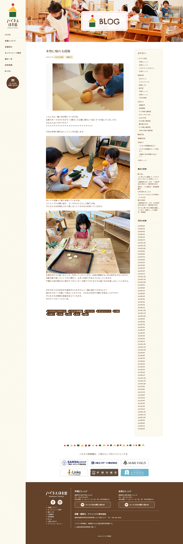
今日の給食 (142, 98)
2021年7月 (141, 392)
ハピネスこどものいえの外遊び (148, 194)
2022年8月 (141, 355)
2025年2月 (141, 271)
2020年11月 (142, 415)
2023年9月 (141, 319)
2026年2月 (141, 237)
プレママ (90, 311)
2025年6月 (141, 260)
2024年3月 (141, 302)
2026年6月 (141, 226)
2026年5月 (141, 229)
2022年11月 (142, 347)
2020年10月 (142, 417)
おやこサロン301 (144, 114)
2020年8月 (141, 423)
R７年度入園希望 (144, 127)
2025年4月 (141, 265)
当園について (52, 507)
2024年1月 (141, 307)
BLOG (50, 519)
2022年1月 (141, 375)
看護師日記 (141, 138)
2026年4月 (141, 231)
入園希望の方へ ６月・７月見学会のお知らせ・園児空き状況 (148, 183)
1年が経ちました (144, 191)
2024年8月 (141, 288)
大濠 (117, 311)
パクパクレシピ (144, 82)
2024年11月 (142, 279)
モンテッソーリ (104, 311)
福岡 (86, 314)
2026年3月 (141, 234)
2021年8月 (141, 389)
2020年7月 (141, 426)
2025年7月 (141, 257)
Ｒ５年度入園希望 (145, 111)
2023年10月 (142, 316)
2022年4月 (141, 367)
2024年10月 (142, 282)
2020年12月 (142, 412)
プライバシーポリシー (55, 524)
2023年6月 (141, 327)
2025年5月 (141, 262)
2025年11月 (142, 245)
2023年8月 (141, 322)
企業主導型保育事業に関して (86, 527)
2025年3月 (141, 268)
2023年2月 (141, 338)
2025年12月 (142, 243)
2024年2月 (141, 305)
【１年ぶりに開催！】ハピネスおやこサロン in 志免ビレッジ (148, 178)
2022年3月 (141, 369)
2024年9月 (141, 285)
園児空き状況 (143, 124)
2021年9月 (141, 386)
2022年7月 (141, 358)
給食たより (142, 85)
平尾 (60, 314)
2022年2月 (141, 372)
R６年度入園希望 (144, 121)
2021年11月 (142, 381)
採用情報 (142, 108)
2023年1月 (141, 341)
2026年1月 (141, 240)
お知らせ (141, 102)
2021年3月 (141, 403)
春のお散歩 (141, 200)
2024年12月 (142, 276)
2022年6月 (141, 361)
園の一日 (51, 512)
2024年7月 (141, 291)
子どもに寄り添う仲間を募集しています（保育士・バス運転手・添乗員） (148, 210)
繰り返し (141, 174)
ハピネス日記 (59, 57)
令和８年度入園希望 (146, 130)
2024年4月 (141, 299)
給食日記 (141, 75)
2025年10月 (142, 248)
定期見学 (142, 105)
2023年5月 (141, 330)
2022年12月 (142, 344)
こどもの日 (141, 197)
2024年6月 (141, 293)
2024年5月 (141, 296)
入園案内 (51, 514)
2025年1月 (141, 274)
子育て (51, 314)
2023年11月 (142, 313)
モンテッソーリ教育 (54, 510)
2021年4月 (141, 400)
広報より (69, 57)
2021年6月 (141, 395)
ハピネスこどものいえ (57, 311)
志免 (69, 314)
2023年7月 (141, 324)
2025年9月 (141, 251)
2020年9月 (141, 420)
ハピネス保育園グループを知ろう (148, 150)
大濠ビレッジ (143, 71)
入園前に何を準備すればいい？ (148, 155)
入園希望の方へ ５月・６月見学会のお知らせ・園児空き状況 (148, 204)
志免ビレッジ (143, 65)
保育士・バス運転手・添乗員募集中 (148, 188)
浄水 (77, 314)
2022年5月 (141, 364)
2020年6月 (141, 429)
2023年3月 (141, 336)
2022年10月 (142, 350)
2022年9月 (141, 353)
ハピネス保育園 (76, 311)
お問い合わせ (52, 521)
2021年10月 (142, 384)
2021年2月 (141, 406)
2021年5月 (141, 398)
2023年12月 (142, 310)
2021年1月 (141, 409)
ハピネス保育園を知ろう (147, 146)
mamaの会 (142, 118)
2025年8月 (141, 254)
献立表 (141, 88)
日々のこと (142, 79)
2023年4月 (141, 333)
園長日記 (141, 134)
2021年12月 (142, 378)
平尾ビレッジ (143, 62)
